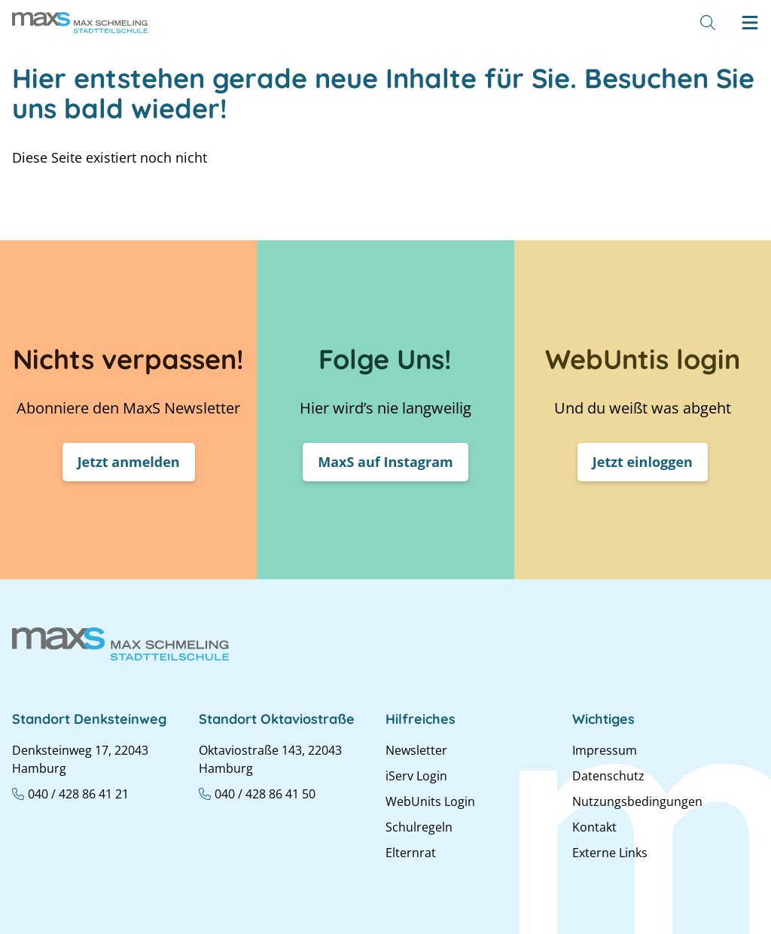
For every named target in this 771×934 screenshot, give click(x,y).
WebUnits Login (430, 801)
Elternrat (411, 852)
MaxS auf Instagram (385, 462)
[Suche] (708, 23)
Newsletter (416, 750)
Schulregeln (419, 827)
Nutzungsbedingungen (637, 801)
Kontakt (594, 827)
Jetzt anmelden (129, 462)
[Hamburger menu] (750, 23)
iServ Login (416, 776)
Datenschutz (608, 776)
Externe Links (610, 852)
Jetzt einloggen (643, 462)
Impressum (604, 750)
